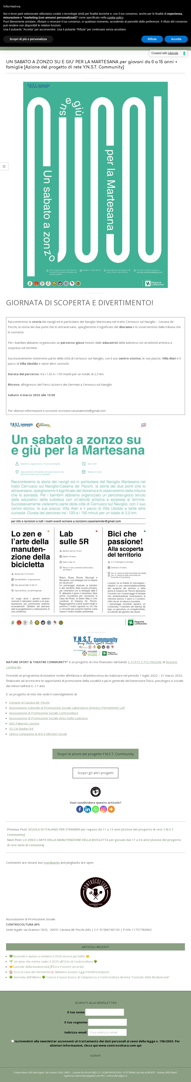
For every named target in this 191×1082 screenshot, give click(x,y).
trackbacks (52, 862)
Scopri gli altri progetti (96, 772)
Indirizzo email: (95, 1032)
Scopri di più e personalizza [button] (28, 39)
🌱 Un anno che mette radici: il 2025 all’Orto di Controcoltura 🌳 (53, 961)
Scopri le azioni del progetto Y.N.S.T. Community (95, 754)
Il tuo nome (76, 1012)
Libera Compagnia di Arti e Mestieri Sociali (38, 734)
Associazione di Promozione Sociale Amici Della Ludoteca (48, 718)
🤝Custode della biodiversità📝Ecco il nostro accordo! (46, 967)
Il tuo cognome (75, 1022)
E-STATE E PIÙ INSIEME (145, 662)
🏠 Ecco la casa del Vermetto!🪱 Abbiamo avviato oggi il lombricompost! (59, 972)
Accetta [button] (176, 39)
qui (139, 1045)
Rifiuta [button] (152, 39)
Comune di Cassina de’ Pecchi (29, 702)
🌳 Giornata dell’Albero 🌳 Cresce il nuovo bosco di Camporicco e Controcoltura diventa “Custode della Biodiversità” (89, 977)
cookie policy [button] (115, 17)
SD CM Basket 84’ (21, 729)
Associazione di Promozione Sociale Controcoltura (43, 713)
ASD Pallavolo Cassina (24, 723)
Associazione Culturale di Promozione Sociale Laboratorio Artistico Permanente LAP (67, 708)
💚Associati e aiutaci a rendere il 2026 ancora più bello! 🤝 (49, 956)
